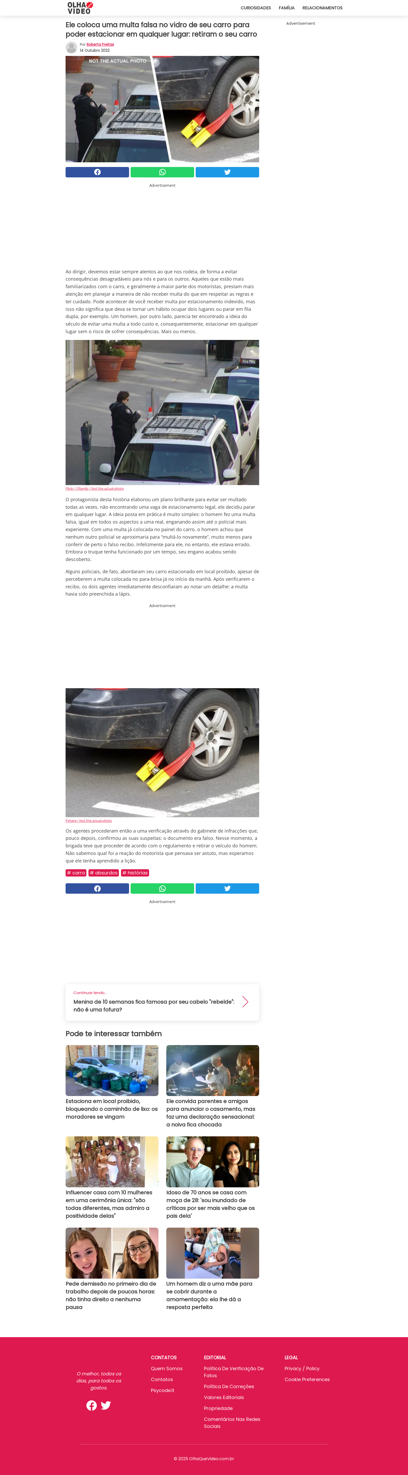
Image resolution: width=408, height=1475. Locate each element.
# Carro (76, 872)
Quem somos (167, 1368)
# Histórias (135, 872)
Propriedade (218, 1408)
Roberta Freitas (100, 44)
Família (287, 8)
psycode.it (162, 1390)
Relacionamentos (322, 8)
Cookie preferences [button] (307, 1379)
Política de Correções (229, 1386)
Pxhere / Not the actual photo (89, 820)
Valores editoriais (224, 1397)
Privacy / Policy (302, 1368)
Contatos (162, 1379)
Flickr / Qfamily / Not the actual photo (95, 488)
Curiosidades (256, 8)
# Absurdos (104, 872)
